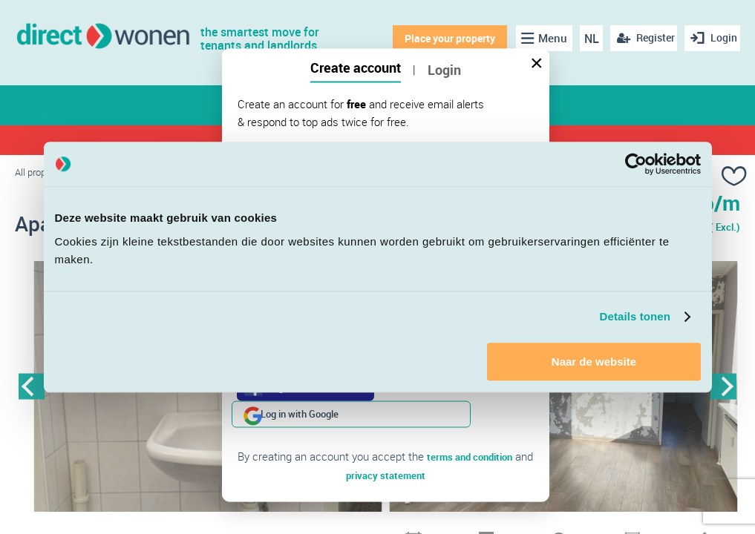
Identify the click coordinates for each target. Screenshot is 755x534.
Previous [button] (32, 390)
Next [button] (723, 390)
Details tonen (635, 316)
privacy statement (386, 447)
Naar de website (594, 361)
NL (584, 38)
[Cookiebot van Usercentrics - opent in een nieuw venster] (636, 164)
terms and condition (470, 429)
